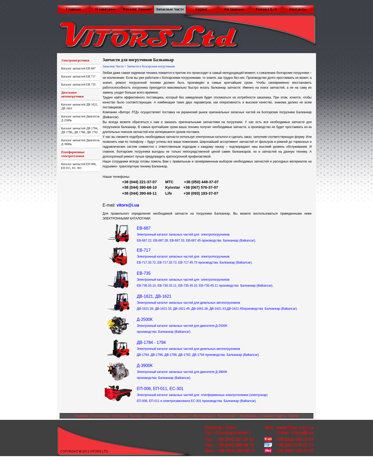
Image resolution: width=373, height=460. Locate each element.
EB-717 (195, 256)
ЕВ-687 (196, 234)
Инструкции (203, 416)
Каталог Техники (128, 416)
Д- (182, 371)
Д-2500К (182, 325)
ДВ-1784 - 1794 (198, 348)
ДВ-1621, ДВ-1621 (188, 302)
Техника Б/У (227, 416)
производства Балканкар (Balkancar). (270, 308)
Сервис (183, 416)
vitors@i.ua (128, 205)
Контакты (248, 416)
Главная (81, 416)
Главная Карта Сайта (280, 416)
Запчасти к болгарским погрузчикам (151, 66)
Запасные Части (113, 66)
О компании (101, 416)
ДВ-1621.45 (235, 308)
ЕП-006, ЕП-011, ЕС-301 (202, 394)
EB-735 (205, 279)
